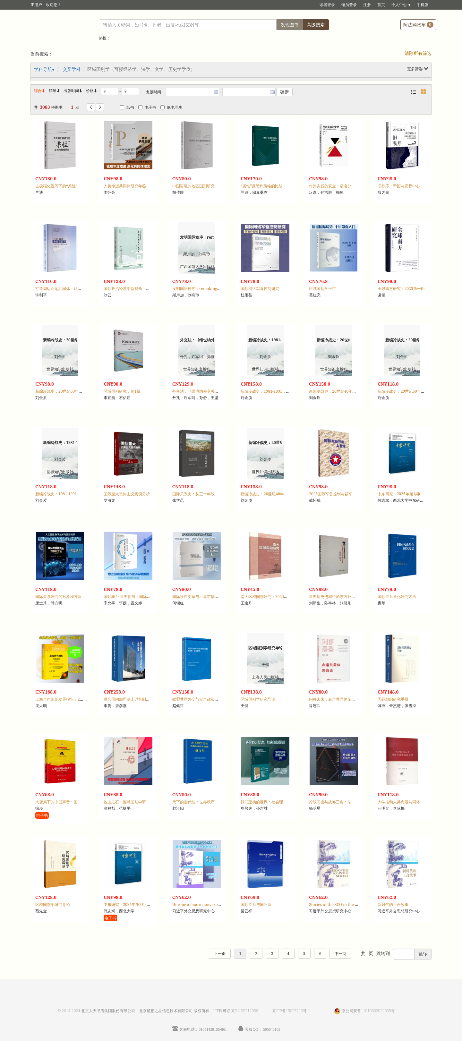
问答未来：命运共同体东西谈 (334, 699)
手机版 (422, 4)
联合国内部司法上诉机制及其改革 (132, 699)
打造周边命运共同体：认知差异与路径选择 (71, 288)
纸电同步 (171, 107)
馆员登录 (349, 4)
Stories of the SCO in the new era (339, 904)
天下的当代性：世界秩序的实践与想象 (205, 802)
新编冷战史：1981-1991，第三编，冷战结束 (279, 391)
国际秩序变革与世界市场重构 (197, 596)
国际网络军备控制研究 (260, 288)
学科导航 (43, 69)
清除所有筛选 (418, 53)
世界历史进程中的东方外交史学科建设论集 (345, 596)
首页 (381, 4)
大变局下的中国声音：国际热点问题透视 (70, 802)
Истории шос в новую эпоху (199, 904)
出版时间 (73, 90)
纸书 (127, 107)
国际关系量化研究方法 (397, 596)
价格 (90, 91)
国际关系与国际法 (256, 904)
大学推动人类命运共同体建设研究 (406, 802)
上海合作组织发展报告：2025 (60, 699)
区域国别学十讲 (322, 288)
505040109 (271, 1029)
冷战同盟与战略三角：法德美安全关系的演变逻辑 (351, 802)
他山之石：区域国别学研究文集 (131, 802)
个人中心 (399, 4)
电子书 (147, 107)
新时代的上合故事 (393, 904)
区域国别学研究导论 (258, 699)
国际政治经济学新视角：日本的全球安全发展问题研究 (150, 288)
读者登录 (327, 4)
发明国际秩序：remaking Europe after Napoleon (216, 288)
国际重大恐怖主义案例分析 (127, 494)
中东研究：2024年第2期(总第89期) (134, 904)
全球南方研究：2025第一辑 (401, 288)
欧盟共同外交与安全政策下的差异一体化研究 (210, 699)
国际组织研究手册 (393, 699)
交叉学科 (72, 69)
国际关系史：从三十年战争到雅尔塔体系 (207, 494)
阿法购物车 (418, 24)
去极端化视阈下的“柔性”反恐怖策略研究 (69, 186)
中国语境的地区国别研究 (193, 186)
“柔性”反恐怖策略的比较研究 (265, 186)
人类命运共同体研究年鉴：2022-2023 (136, 186)
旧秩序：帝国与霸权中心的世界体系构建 (412, 186)
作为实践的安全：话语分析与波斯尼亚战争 (345, 186)
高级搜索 (316, 24)
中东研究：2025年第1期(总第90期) (408, 494)
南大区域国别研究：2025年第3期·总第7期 (276, 596)
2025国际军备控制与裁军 (330, 494)
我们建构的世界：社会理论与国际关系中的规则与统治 (287, 802)
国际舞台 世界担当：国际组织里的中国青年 (141, 596)
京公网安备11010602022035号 (368, 1010)
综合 (40, 90)
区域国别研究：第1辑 (122, 391)
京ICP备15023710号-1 (291, 1010)
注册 (367, 4)
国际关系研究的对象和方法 (58, 596)
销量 (54, 90)
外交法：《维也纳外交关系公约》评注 (205, 391)
